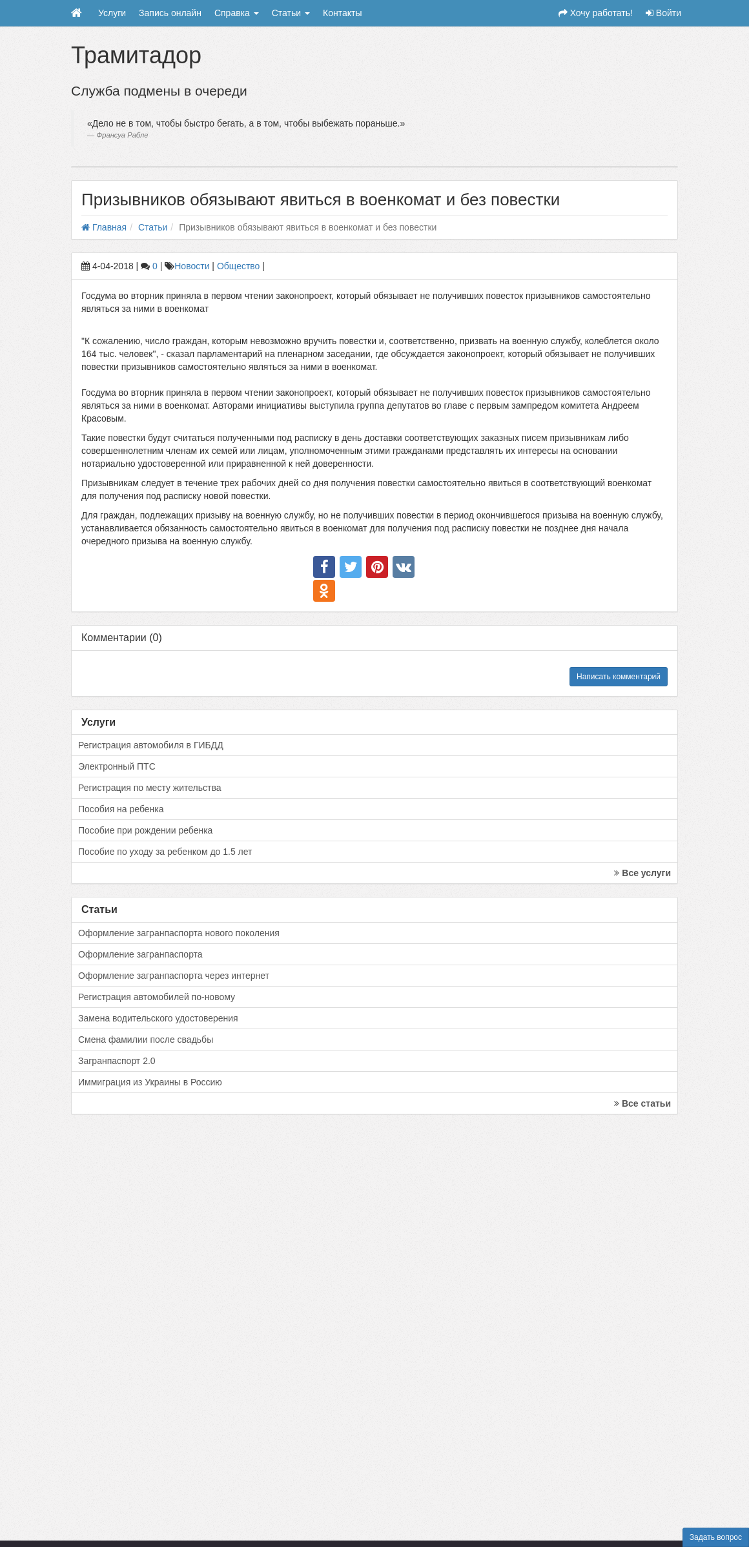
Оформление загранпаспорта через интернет (173, 975)
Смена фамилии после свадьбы (145, 1039)
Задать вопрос (716, 1537)
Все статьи (642, 1103)
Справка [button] (236, 13)
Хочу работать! (596, 13)
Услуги (112, 13)
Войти (663, 13)
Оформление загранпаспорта (140, 954)
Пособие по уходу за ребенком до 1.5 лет (165, 851)
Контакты (342, 13)
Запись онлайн (170, 13)
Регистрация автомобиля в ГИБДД (150, 745)
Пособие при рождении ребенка (145, 830)
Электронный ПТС (117, 766)
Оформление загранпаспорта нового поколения (179, 933)
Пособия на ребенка (121, 809)
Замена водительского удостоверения (158, 1018)
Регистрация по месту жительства (149, 788)
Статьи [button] (291, 13)
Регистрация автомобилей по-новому (156, 997)
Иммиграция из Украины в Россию (150, 1082)
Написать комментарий (619, 676)
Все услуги (642, 873)
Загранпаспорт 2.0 (117, 1061)
